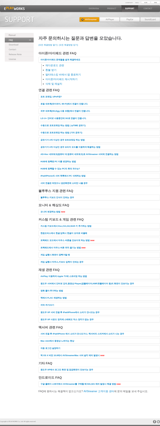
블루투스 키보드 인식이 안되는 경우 (57, 197)
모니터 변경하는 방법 (51, 212)
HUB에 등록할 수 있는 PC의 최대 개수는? (60, 168)
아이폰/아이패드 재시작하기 (61, 79)
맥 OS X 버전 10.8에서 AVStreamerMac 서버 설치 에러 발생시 (70, 355)
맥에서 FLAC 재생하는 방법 (54, 298)
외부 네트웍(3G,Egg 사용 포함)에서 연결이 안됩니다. (65, 111)
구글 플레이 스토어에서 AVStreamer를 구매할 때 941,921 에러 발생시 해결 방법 (78, 384)
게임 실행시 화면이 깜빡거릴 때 (55, 255)
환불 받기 (50, 70)
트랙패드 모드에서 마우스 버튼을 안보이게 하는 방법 (65, 240)
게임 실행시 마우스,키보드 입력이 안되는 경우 (62, 262)
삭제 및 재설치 (53, 83)
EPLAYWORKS (14, 8)
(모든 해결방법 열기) (48, 45)
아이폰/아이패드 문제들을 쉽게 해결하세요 (60, 59)
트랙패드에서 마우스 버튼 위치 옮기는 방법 (61, 247)
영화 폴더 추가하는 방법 (52, 291)
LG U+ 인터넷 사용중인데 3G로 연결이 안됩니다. (63, 118)
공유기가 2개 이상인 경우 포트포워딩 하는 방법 (63, 140)
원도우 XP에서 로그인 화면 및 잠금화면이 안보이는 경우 (67, 369)
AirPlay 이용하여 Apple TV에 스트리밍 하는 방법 (64, 276)
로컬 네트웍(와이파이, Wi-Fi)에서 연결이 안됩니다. (64, 104)
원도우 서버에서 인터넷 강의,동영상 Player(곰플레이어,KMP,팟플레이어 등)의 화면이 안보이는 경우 (87, 283)
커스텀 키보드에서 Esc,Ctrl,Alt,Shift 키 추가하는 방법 (66, 226)
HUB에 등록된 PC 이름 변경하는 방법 (58, 161)
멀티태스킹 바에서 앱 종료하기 (63, 74)
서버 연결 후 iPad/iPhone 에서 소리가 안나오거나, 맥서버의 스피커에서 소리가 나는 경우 (82, 334)
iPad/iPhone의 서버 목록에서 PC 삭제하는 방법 (63, 176)
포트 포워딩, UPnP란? (51, 96)
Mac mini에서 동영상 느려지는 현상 (57, 341)
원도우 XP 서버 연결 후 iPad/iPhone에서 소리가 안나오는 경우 (70, 312)
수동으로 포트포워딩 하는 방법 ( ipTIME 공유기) (63, 125)
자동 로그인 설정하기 (50, 348)
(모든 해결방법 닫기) (68, 45)
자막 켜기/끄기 (47, 305)
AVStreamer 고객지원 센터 (99, 391)
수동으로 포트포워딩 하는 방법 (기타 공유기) (61, 132)
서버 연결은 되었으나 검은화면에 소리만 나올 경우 (64, 183)
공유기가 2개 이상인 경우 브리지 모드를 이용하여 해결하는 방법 (70, 147)
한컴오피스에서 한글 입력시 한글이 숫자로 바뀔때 (64, 233)
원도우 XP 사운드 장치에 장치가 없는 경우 (67, 319)
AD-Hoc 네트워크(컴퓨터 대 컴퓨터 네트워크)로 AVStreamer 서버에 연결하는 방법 (79, 154)
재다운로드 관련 (54, 65)
